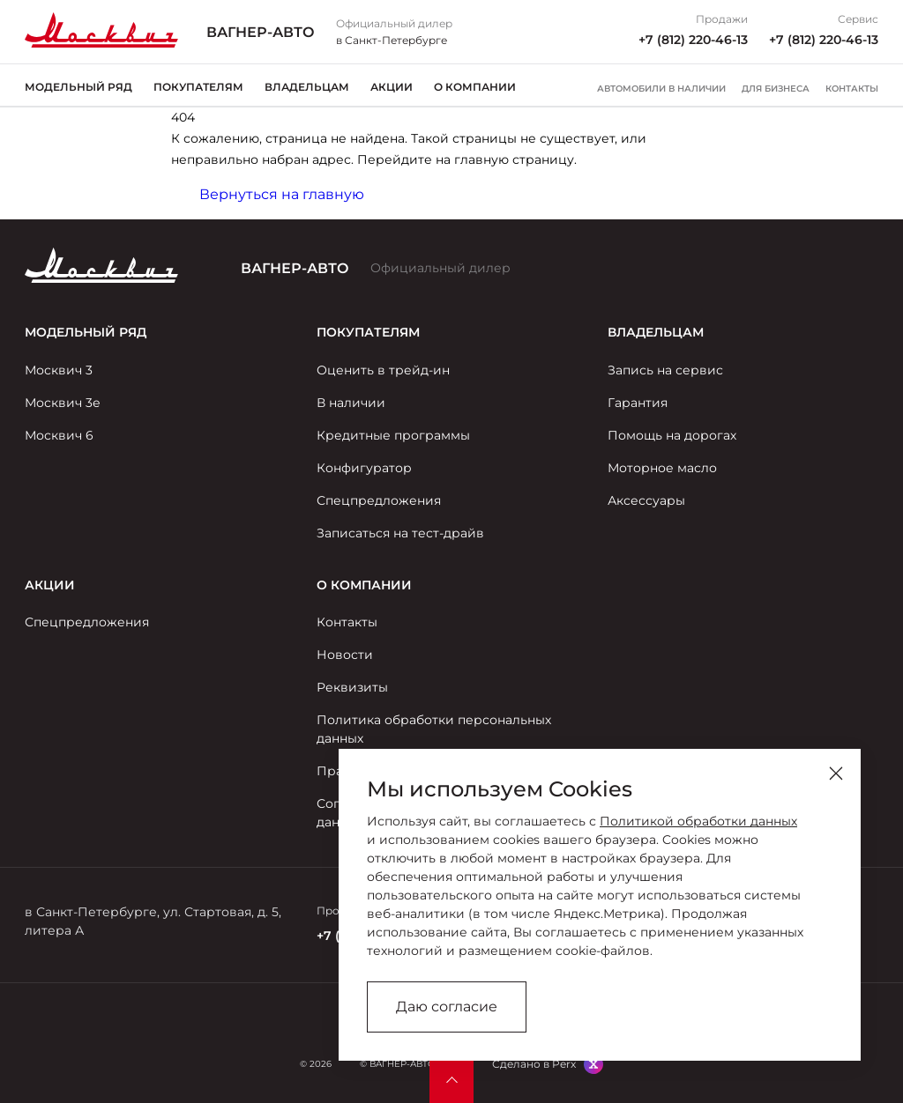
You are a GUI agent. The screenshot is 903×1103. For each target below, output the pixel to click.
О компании (475, 86)
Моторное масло (662, 468)
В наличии (351, 403)
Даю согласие (446, 1006)
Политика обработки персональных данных (434, 729)
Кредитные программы (393, 435)
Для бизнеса (776, 89)
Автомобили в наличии (661, 89)
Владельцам (307, 86)
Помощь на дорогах (672, 435)
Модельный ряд (78, 86)
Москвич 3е (63, 403)
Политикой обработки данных (698, 821)
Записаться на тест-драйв (400, 533)
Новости (345, 655)
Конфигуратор (364, 468)
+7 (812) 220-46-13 (693, 40)
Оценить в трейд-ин (383, 370)
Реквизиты (352, 687)
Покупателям (198, 86)
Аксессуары (646, 500)
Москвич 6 (59, 435)
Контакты (851, 89)
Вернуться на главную (281, 194)
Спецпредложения (379, 500)
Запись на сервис (665, 370)
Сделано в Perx (534, 1063)
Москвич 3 (59, 370)
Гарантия (638, 403)
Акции (391, 86)
